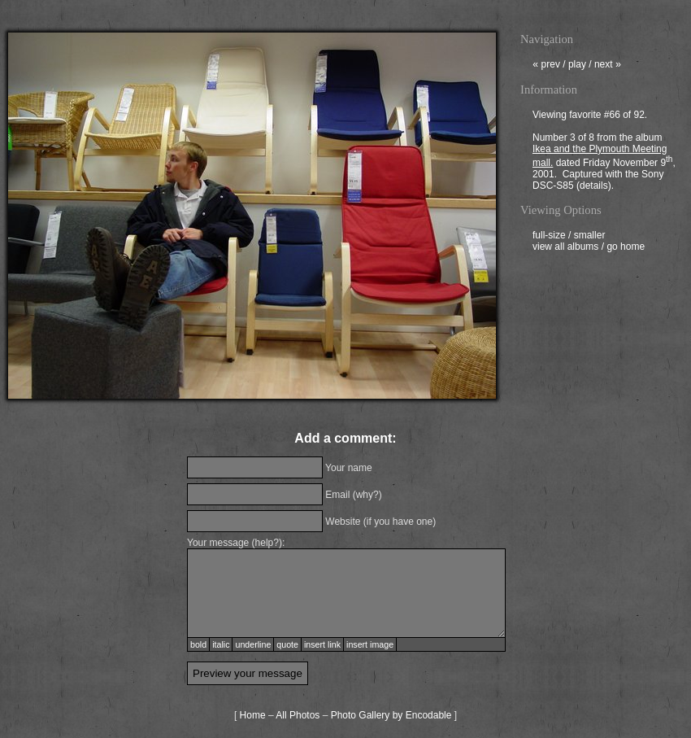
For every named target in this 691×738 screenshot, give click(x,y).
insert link (322, 644)
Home (253, 715)
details (594, 187)
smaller (590, 236)
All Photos (297, 715)
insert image (369, 644)
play (577, 66)
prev (546, 66)
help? (267, 542)
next (607, 66)
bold (198, 644)
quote (287, 644)
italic (220, 644)
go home (625, 248)
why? (367, 494)
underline (253, 644)
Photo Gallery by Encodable (391, 715)
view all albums (565, 248)
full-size (549, 236)
